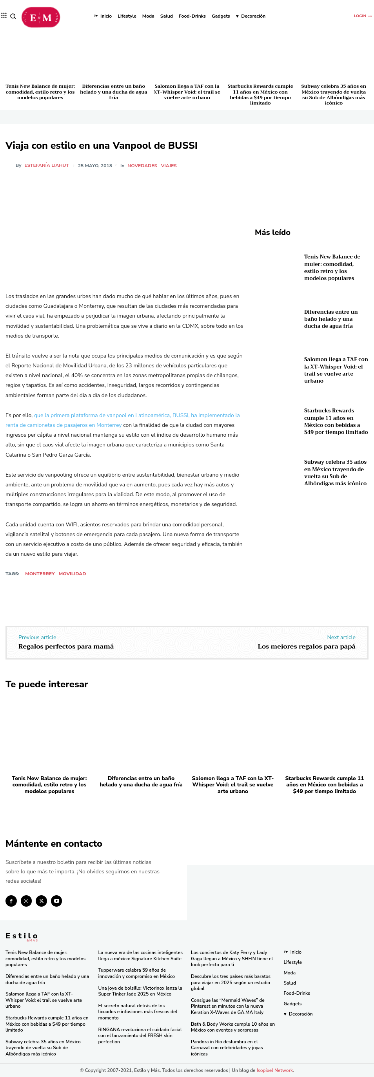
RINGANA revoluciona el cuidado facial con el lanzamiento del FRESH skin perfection (140, 1035)
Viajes (169, 165)
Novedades (142, 165)
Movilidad (72, 574)
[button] (13, 16)
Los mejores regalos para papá (307, 646)
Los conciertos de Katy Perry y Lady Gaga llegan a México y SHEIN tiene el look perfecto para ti (232, 958)
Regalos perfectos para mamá (66, 646)
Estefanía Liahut (47, 165)
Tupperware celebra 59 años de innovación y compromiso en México (136, 973)
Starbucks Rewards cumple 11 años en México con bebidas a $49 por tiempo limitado (260, 94)
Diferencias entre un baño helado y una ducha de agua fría (113, 91)
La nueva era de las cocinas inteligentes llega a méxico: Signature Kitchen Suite (140, 955)
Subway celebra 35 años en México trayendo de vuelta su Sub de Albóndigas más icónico (333, 94)
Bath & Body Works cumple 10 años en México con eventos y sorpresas (233, 1027)
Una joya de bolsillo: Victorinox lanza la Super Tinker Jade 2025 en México (140, 991)
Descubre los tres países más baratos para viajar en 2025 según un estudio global (231, 982)
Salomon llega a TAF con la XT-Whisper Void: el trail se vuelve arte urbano (187, 91)
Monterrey (39, 574)
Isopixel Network (275, 1070)
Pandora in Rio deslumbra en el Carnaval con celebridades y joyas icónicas (227, 1048)
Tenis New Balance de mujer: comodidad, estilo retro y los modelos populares (40, 91)
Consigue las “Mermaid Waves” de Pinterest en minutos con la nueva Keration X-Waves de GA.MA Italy (228, 1006)
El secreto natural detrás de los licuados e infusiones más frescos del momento (138, 1012)
